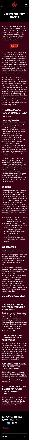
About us (6, 428)
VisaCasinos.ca (11, 437)
